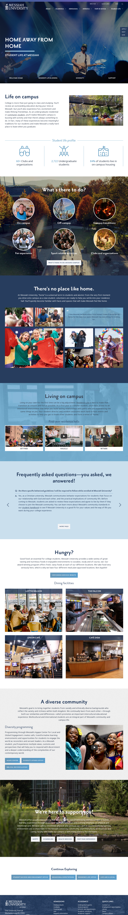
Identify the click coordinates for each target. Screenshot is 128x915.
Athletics (87, 9)
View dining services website (64, 575)
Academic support (84, 913)
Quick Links (107, 4)
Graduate (57, 907)
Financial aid (58, 909)
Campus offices (107, 913)
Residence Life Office (87, 877)
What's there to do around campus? (64, 263)
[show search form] (122, 4)
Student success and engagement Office (30, 877)
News (104, 911)
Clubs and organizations (104, 241)
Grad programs (83, 907)
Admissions (74, 9)
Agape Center (12, 761)
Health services (65, 839)
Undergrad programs (85, 905)
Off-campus (64, 211)
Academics (61, 9)
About (49, 9)
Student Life (117, 9)
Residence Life (82, 402)
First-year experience (86, 839)
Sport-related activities (64, 241)
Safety (35, 839)
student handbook (30, 507)
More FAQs (64, 527)
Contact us (106, 905)
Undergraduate (59, 905)
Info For (94, 4)
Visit (123, 32)
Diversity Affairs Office (33, 761)
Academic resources (85, 911)
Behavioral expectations (63, 877)
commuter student (16, 115)
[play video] (96, 110)
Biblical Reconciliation (17, 767)
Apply (124, 29)
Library (104, 909)
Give (116, 4)
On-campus (24, 211)
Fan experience (23, 241)
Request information (61, 913)
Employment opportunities (111, 907)
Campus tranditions (104, 211)
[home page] (16, 6)
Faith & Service (102, 9)
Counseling (48, 839)
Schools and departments (87, 909)
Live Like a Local (108, 877)
